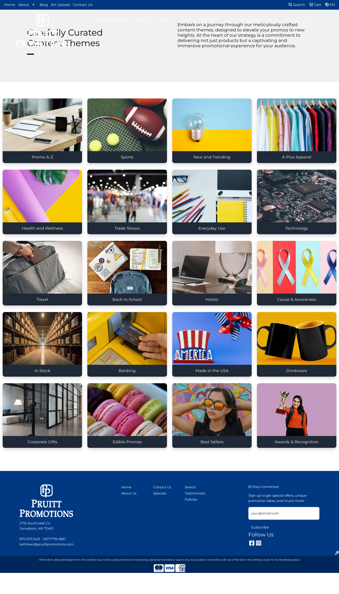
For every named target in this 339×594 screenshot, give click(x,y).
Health (274, 20)
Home (9, 5)
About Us (128, 493)
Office (294, 20)
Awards (166, 20)
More (312, 20)
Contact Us (82, 5)
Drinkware (208, 20)
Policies (191, 499)
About (23, 5)
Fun (229, 20)
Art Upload (60, 5)
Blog (44, 5)
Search (297, 5)
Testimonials (195, 493)
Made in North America (111, 20)
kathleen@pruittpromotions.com (47, 544)
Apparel (144, 20)
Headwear (250, 20)
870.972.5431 (30, 539)
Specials (159, 493)
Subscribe (260, 527)
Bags (186, 20)
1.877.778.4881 (54, 539)
